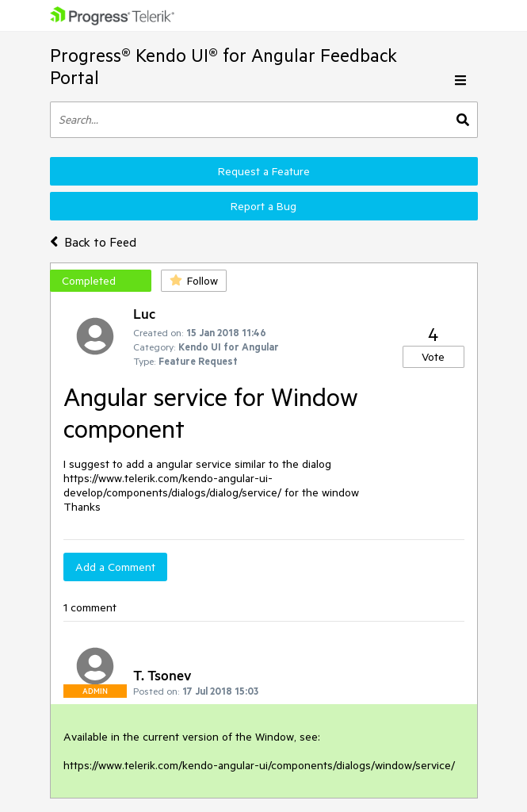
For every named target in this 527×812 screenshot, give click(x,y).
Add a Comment (115, 567)
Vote (433, 357)
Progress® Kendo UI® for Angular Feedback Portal (223, 66)
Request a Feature (264, 171)
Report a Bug (263, 206)
